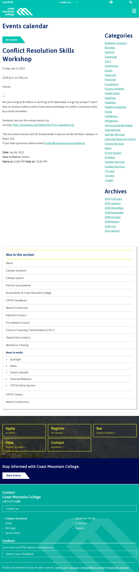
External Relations (20, 379)
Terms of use (61, 567)
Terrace (109, 171)
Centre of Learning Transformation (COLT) (30, 330)
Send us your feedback (19, 554)
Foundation (111, 84)
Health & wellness (115, 107)
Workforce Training (17, 345)
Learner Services (115, 134)
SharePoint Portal (85, 518)
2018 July (110, 226)
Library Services (114, 143)
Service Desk (12, 533)
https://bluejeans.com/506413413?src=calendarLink (43, 125)
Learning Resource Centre (120, 139)
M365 (8, 523)
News (13, 366)
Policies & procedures (18, 285)
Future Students (114, 88)
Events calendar (19, 372)
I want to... (66, 2)
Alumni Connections (17, 401)
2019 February (113, 198)
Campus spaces (15, 278)
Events (108, 70)
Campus (109, 52)
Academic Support (116, 43)
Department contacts (18, 337)
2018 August (112, 221)
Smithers (110, 157)
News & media (14, 352)
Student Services (115, 161)
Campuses (111, 56)
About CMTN (69, 254)
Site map (74, 567)
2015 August (112, 230)
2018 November (114, 212)
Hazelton (110, 98)
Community (111, 65)
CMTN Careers (14, 394)
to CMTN (24, 430)
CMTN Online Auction (22, 385)
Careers (79, 528)
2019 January (113, 203)
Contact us (12, 508)
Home (108, 111)
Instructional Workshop (119, 125)
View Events (13, 475)
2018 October (113, 217)
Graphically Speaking (118, 567)
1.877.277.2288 (11, 501)
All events (12, 39)
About (9, 263)
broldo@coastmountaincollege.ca (64, 143)
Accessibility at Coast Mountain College (28, 292)
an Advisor (69, 444)
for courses (69, 430)
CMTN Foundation (16, 300)
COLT (108, 61)
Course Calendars (114, 430)
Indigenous (111, 116)
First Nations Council (18, 322)
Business (110, 47)
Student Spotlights (24, 444)
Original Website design (92, 567)
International (112, 130)
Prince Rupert (113, 152)
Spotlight (15, 359)
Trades (109, 180)
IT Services (81, 523)
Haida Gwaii (112, 93)
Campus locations (16, 270)
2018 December (114, 207)
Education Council (16, 315)
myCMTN (7, 2)
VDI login (10, 528)
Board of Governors (17, 307)
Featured (110, 75)
